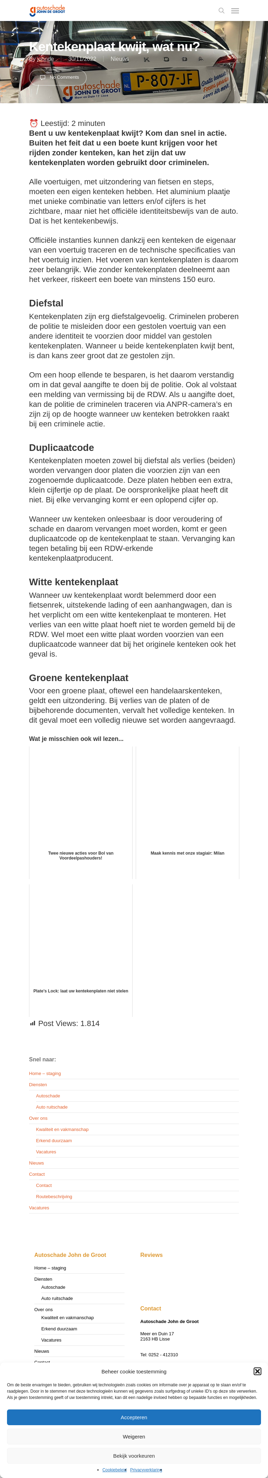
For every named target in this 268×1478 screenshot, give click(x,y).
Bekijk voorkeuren (134, 1456)
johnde (45, 59)
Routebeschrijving (54, 1196)
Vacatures (46, 1151)
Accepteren (134, 1417)
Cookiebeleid (115, 1470)
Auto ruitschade (52, 1107)
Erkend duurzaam (54, 1140)
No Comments (58, 77)
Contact (37, 1174)
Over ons (38, 1118)
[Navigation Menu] (235, 10)
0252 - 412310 (163, 1354)
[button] (257, 1371)
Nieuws (120, 59)
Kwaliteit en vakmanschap (62, 1129)
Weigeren (134, 1437)
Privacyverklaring (146, 1470)
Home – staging (45, 1073)
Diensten (38, 1084)
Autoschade (48, 1095)
